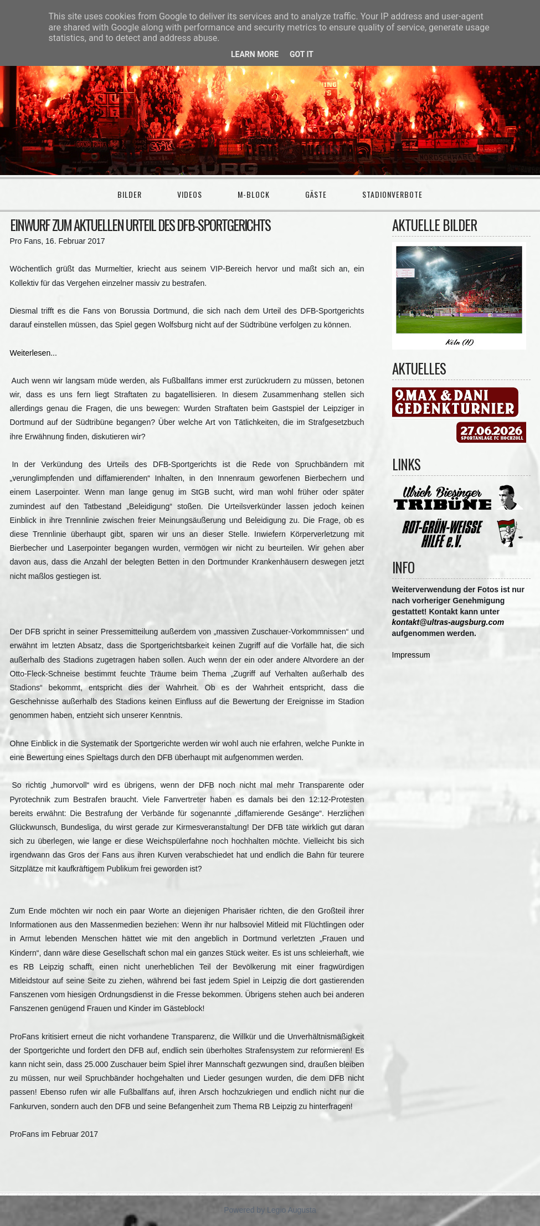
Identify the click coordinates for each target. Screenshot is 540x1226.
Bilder (129, 194)
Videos (189, 194)
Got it (301, 54)
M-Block (254, 194)
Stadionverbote (392, 194)
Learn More (255, 54)
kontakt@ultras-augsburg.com (448, 622)
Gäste (316, 194)
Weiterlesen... (33, 352)
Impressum (411, 654)
